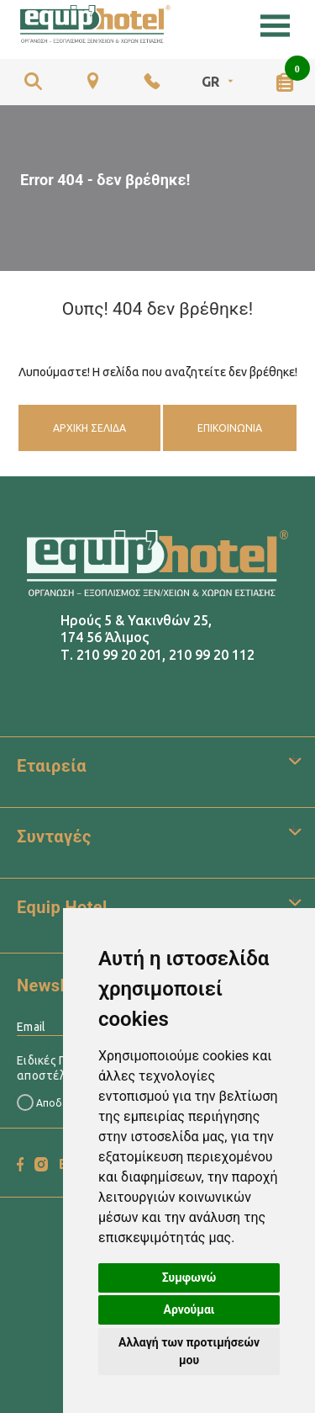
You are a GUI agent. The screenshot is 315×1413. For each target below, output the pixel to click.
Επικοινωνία (229, 427)
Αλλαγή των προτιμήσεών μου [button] (189, 1351)
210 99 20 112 (212, 654)
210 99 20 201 (119, 654)
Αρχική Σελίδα (89, 427)
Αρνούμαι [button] (189, 1309)
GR (219, 81)
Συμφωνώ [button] (189, 1277)
